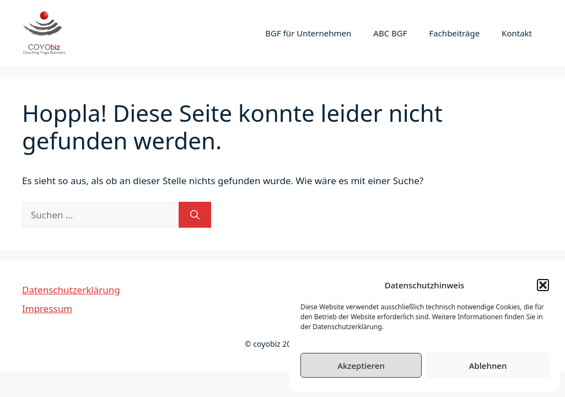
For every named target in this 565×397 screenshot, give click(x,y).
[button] (542, 285)
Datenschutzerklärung (71, 289)
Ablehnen (488, 365)
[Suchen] (195, 215)
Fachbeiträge (454, 33)
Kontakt (517, 33)
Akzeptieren (361, 365)
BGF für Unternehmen (308, 33)
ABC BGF (390, 33)
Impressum (47, 308)
